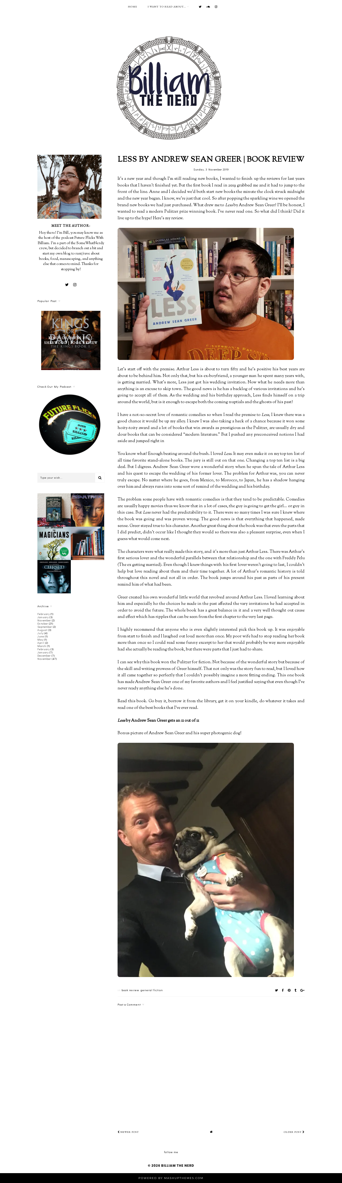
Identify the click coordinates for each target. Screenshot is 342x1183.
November (44, 620)
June (40, 636)
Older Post (294, 1132)
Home (132, 6)
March (41, 646)
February (43, 614)
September (44, 627)
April (40, 643)
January (43, 617)
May (40, 639)
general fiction (152, 990)
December (44, 655)
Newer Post (128, 1132)
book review (130, 990)
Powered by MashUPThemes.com (170, 1178)
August (42, 630)
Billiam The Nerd (177, 1165)
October (42, 623)
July (40, 633)
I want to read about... (167, 6)
